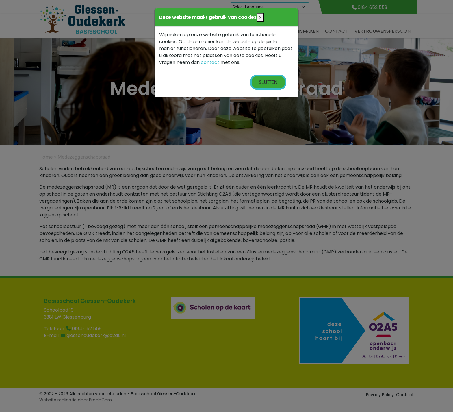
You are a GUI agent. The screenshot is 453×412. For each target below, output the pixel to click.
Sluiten (268, 82)
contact (210, 62)
